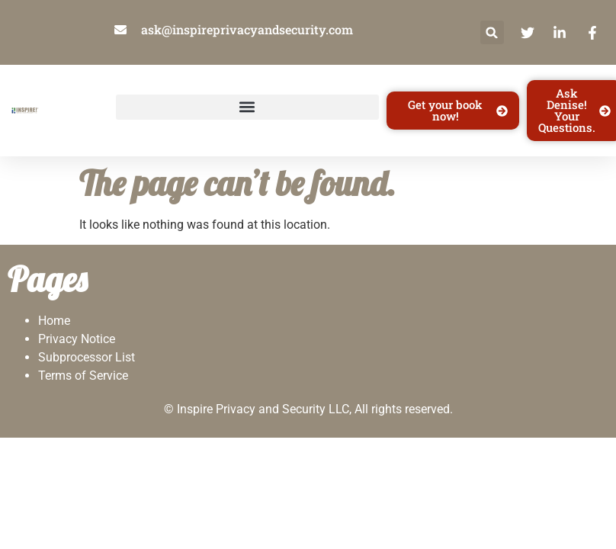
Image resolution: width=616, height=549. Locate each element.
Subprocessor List (86, 357)
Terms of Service (83, 375)
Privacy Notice (76, 339)
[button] (492, 32)
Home (54, 320)
